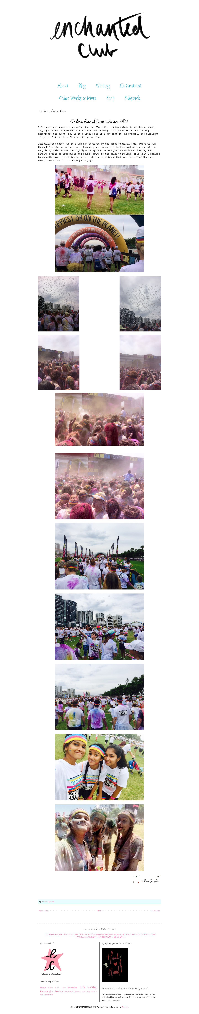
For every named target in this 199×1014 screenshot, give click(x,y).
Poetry (58, 991)
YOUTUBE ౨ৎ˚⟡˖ (76, 934)
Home (100, 911)
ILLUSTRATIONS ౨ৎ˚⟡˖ (56, 934)
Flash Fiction (60, 988)
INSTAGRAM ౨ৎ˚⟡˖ (104, 934)
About (63, 85)
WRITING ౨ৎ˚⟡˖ (106, 937)
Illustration (72, 988)
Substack (132, 98)
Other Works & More (77, 98)
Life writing (88, 987)
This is (94, 992)
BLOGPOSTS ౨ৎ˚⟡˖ (139, 934)
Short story (86, 992)
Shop (111, 98)
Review (77, 992)
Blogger (124, 1007)
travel (50, 995)
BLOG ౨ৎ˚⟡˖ (119, 937)
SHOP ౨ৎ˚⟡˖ (89, 934)
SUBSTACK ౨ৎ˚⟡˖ (122, 934)
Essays (43, 988)
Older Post (155, 911)
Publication (69, 992)
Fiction (50, 988)
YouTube (44, 995)
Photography (46, 991)
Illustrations (130, 85)
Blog (82, 85)
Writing (103, 85)
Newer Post (43, 911)
